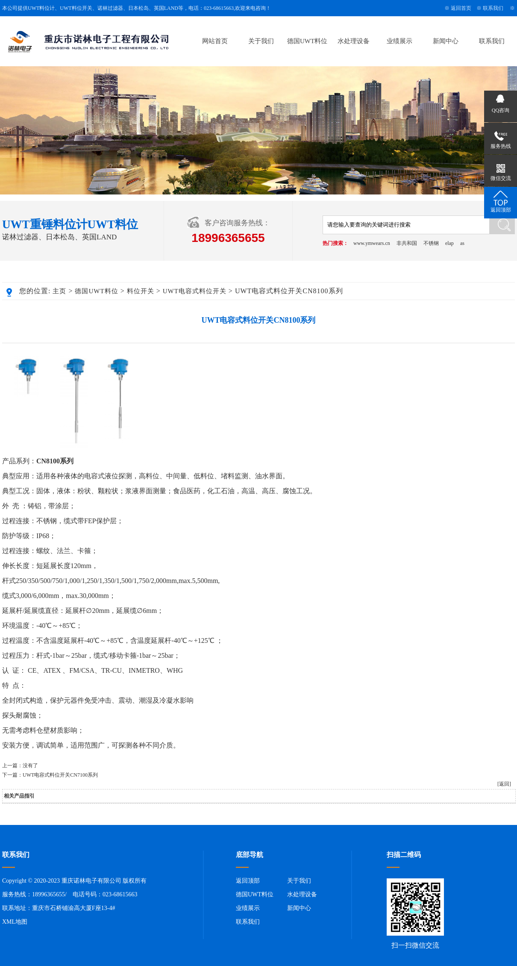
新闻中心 (445, 41)
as (462, 243)
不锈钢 (431, 243)
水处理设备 (354, 41)
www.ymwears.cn (371, 243)
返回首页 (461, 8)
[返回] (504, 784)
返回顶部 (248, 881)
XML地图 (14, 922)
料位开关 (140, 291)
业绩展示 (399, 41)
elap (449, 243)
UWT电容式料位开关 (194, 291)
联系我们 (493, 8)
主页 (59, 291)
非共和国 (407, 243)
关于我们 (261, 41)
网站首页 (215, 41)
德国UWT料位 (307, 41)
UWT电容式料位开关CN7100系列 (60, 775)
